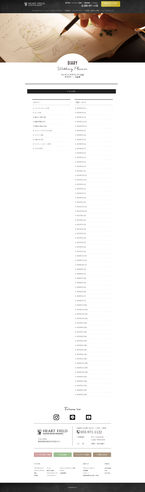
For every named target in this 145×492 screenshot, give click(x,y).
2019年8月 (80, 327)
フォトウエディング (107, 10)
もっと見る (72, 91)
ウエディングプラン (39, 470)
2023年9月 (80, 144)
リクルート (86, 473)
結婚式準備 (38, 122)
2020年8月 (80, 274)
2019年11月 (80, 314)
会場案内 (67, 10)
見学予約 (67, 3)
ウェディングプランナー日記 (67, 468)
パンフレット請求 (77, 3)
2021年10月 (80, 211)
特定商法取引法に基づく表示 (91, 475)
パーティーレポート (41, 144)
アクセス (95, 3)
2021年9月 (80, 216)
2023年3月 (80, 162)
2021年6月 (80, 229)
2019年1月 (80, 359)
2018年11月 (80, 368)
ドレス (47, 10)
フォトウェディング (41, 108)
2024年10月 (80, 126)
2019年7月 (80, 332)
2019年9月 (80, 323)
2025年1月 (80, 117)
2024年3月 (80, 135)
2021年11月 (80, 207)
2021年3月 (80, 242)
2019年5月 (80, 341)
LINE (106, 470)
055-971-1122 (91, 431)
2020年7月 (80, 278)
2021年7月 (80, 224)
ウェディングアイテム (41, 131)
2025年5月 (80, 108)
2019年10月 (80, 318)
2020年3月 (80, 296)
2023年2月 (80, 166)
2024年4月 (80, 131)
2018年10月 (80, 372)
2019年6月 (80, 336)
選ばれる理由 (95, 10)
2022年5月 (80, 189)
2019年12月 (80, 309)
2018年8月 (80, 381)
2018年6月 (80, 390)
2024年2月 (80, 139)
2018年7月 (80, 385)
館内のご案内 (39, 117)
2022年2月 (80, 198)
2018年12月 (80, 363)
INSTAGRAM (108, 468)
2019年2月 (80, 354)
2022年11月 (80, 180)
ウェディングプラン (56, 10)
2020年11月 (80, 260)
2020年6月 (80, 283)
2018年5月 (80, 394)
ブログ (37, 148)
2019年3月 (80, 350)
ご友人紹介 (63, 455)
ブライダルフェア (37, 10)
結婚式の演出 (39, 126)
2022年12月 (80, 175)
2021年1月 (80, 251)
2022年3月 (80, 193)
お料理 (87, 10)
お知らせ (37, 139)
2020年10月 (80, 265)
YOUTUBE (107, 473)
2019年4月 (80, 345)
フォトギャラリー (77, 10)
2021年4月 (80, 238)
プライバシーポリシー (89, 468)
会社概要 (85, 470)
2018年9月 (80, 377)
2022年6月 (80, 184)
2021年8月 (80, 220)
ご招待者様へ (87, 3)
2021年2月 (80, 247)
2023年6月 (80, 148)
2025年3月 (80, 113)
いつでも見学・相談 (43, 455)
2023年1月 (80, 171)
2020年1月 (80, 305)
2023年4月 (80, 157)
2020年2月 (80, 301)
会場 (35, 473)
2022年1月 (80, 202)
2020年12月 (80, 256)
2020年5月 (80, 287)
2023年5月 (80, 153)
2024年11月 (80, 122)
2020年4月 (80, 292)
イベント (37, 135)
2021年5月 (80, 233)
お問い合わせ (102, 455)
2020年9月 (80, 269)
